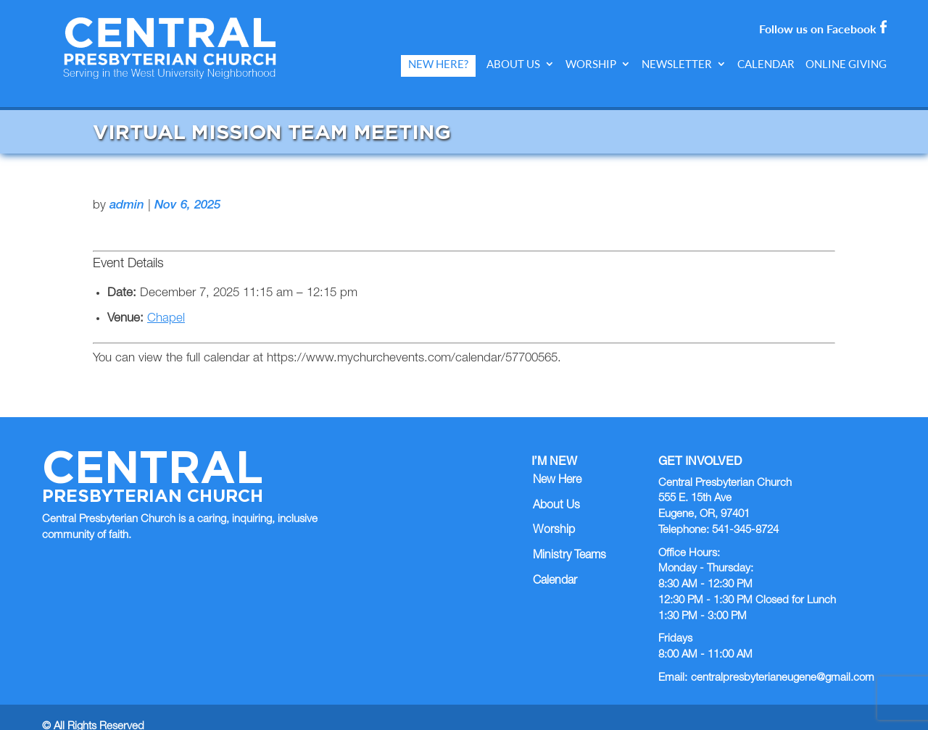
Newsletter (677, 64)
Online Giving (846, 64)
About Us (513, 64)
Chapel (166, 299)
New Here (557, 461)
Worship (591, 64)
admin (126, 186)
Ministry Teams (569, 536)
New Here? (438, 64)
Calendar (766, 64)
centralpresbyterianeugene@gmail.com (782, 658)
